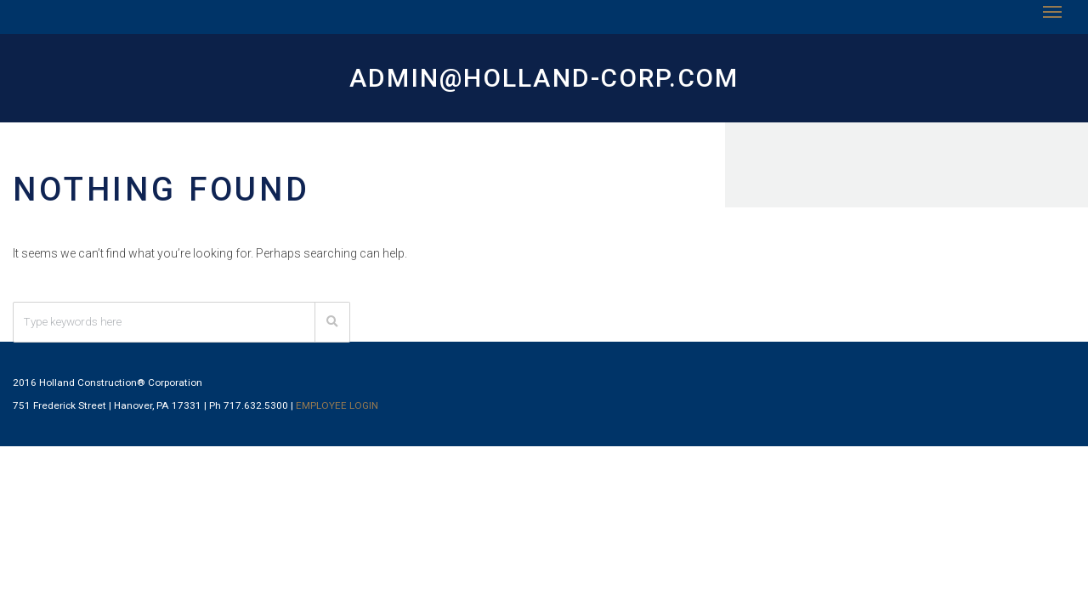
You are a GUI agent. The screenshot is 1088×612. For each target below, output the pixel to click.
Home (326, 24)
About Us (406, 24)
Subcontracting (710, 24)
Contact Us (949, 24)
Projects (591, 24)
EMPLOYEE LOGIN (457, 506)
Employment (838, 24)
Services (498, 24)
